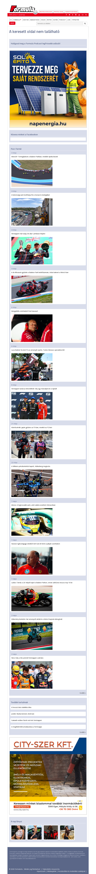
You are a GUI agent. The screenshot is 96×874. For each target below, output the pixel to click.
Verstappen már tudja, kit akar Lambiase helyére (31, 248)
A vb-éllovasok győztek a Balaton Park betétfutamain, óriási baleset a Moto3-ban (39, 287)
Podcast (62, 20)
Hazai (43, 20)
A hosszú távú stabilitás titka (21, 707)
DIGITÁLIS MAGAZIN (46, 11)
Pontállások (58, 11)
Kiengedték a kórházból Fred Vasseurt (31, 326)
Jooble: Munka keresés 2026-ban (22, 714)
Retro (49, 20)
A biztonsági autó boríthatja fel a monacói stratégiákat (31, 210)
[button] (86, 15)
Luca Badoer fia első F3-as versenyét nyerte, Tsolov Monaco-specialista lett (38, 365)
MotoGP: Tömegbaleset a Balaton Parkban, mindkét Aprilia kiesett (34, 171)
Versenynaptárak (71, 11)
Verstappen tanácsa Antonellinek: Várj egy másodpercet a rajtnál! (34, 403)
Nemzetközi (34, 20)
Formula (17, 20)
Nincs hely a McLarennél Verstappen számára (31, 673)
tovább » (83, 693)
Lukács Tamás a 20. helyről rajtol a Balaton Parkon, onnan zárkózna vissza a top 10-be (41, 596)
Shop (12, 23)
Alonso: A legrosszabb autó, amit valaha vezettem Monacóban (33, 520)
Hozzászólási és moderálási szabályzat (71, 871)
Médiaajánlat (51, 871)
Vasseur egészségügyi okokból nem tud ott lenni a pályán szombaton (35, 559)
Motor (26, 20)
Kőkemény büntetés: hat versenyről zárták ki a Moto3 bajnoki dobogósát (36, 634)
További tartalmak (19, 702)
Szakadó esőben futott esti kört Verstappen (26, 720)
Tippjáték (75, 20)
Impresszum (41, 871)
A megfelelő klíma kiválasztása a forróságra (26, 727)
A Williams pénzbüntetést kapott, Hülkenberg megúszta (31, 481)
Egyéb (55, 20)
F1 (11, 20)
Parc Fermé (16, 148)
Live (68, 20)
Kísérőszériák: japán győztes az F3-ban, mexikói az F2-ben (31, 442)
